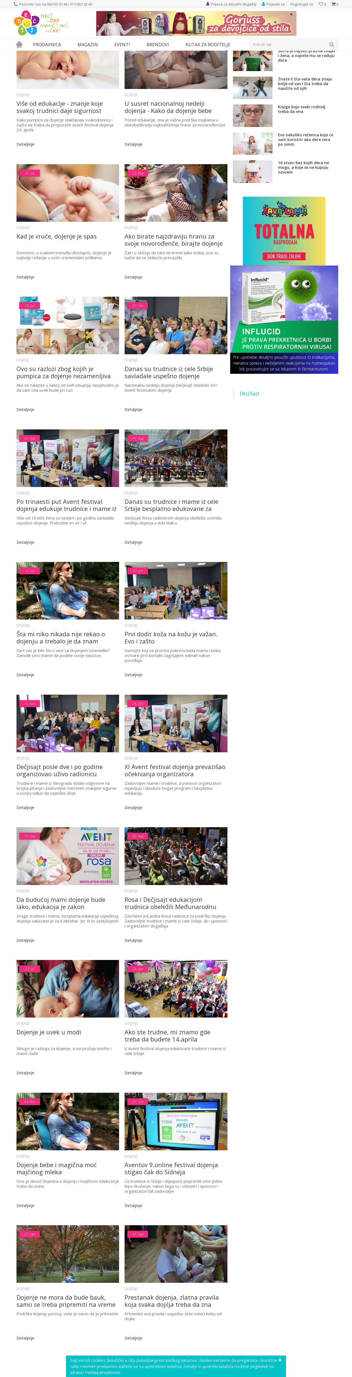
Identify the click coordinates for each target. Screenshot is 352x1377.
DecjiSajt (249, 444)
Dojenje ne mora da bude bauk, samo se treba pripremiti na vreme (66, 1323)
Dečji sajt (21, 54)
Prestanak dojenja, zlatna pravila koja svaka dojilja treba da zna (172, 1323)
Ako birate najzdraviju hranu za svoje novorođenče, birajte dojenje (174, 287)
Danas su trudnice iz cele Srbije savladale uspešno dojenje (169, 416)
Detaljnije (25, 195)
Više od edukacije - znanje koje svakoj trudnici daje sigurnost (59, 157)
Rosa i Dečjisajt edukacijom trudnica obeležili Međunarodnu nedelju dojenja (170, 934)
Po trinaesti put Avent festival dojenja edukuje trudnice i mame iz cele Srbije (66, 546)
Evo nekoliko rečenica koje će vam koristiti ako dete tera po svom (305, 190)
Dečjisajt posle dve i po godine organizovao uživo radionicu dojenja (59, 805)
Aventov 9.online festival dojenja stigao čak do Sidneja (171, 1193)
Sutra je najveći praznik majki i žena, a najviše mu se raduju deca (306, 106)
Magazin (38, 54)
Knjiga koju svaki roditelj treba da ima (301, 160)
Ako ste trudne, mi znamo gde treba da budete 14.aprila (167, 1064)
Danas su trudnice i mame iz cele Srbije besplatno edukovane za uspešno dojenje (171, 546)
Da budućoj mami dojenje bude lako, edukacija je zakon (60, 934)
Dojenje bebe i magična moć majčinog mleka (56, 1193)
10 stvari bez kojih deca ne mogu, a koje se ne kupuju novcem (303, 218)
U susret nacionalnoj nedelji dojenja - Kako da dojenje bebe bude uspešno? (168, 157)
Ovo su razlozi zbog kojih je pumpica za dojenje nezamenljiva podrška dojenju (63, 416)
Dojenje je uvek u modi (48, 1061)
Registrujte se (301, 4)
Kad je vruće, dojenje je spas (56, 284)
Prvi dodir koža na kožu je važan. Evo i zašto (171, 675)
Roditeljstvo (57, 54)
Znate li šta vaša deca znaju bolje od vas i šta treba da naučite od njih (305, 134)
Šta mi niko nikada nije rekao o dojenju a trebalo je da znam (60, 675)
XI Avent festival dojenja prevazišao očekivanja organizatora (175, 805)
